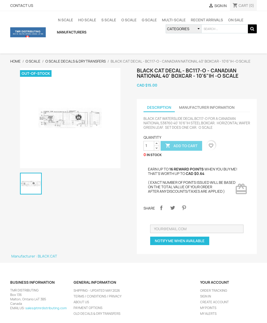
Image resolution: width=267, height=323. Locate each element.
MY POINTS (208, 308)
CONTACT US (21, 5)
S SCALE (108, 20)
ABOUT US (81, 302)
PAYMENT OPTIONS (88, 308)
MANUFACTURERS (71, 32)
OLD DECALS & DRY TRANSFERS (97, 313)
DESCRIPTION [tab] (159, 107)
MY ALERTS (208, 313)
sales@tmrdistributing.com (46, 308)
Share (161, 207)
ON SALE (235, 20)
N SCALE (65, 20)
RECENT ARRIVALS (207, 20)
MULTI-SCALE (174, 20)
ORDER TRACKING (213, 290)
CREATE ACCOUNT (214, 302)
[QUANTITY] (148, 146)
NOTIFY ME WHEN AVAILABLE (180, 240)
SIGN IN (205, 296)
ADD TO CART (181, 146)
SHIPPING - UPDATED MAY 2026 (97, 290)
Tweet (172, 207)
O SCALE (129, 20)
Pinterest (183, 207)
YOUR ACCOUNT (214, 282)
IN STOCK (154, 155)
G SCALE (149, 20)
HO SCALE (87, 20)
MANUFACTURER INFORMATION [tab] (207, 107)
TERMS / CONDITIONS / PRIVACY (98, 296)
